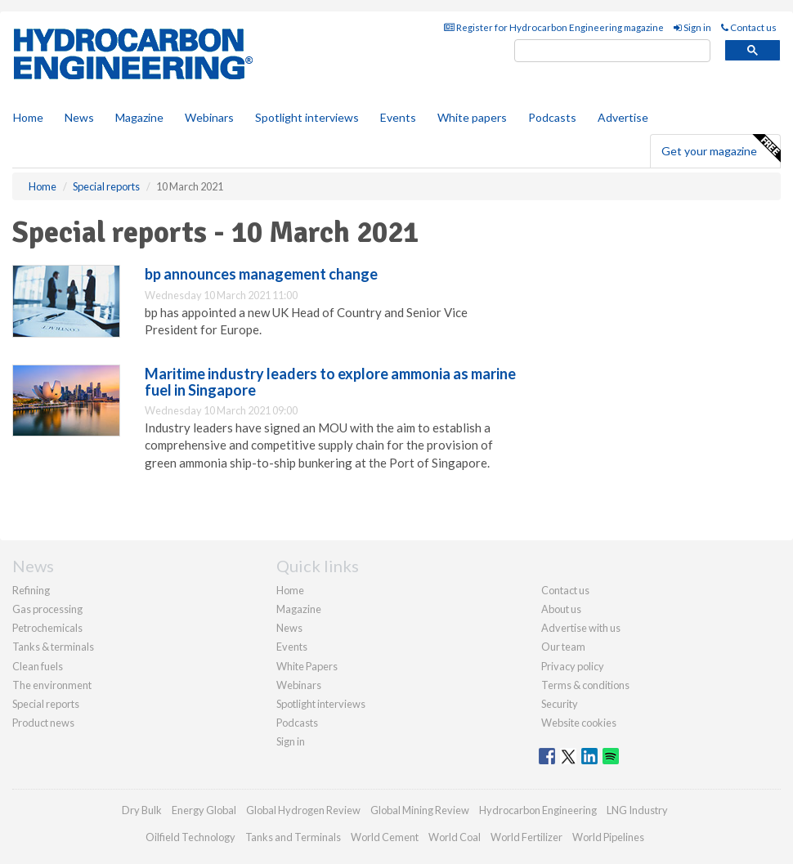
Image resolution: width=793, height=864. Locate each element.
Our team (563, 646)
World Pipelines (608, 837)
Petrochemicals (47, 627)
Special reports (45, 703)
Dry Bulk (142, 810)
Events (398, 117)
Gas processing (47, 609)
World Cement (385, 837)
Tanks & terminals (53, 646)
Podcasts (552, 117)
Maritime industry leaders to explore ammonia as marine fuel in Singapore (330, 382)
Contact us (749, 27)
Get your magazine (720, 149)
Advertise (623, 117)
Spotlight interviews (307, 117)
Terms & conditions (585, 685)
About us (561, 609)
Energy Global (204, 810)
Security (559, 703)
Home (28, 117)
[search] (612, 51)
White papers (472, 117)
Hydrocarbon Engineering (538, 810)
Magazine (139, 117)
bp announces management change (261, 274)
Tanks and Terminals (293, 837)
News (289, 627)
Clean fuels (37, 666)
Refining (31, 590)
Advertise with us (581, 627)
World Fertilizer (526, 837)
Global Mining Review (419, 810)
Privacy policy (572, 666)
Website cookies (578, 722)
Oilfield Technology (190, 837)
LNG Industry (637, 810)
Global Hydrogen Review (303, 810)
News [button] (79, 117)
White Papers (307, 666)
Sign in (692, 27)
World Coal (454, 837)
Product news (43, 722)
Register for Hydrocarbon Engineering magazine (554, 27)
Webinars (209, 117)
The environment (52, 685)
